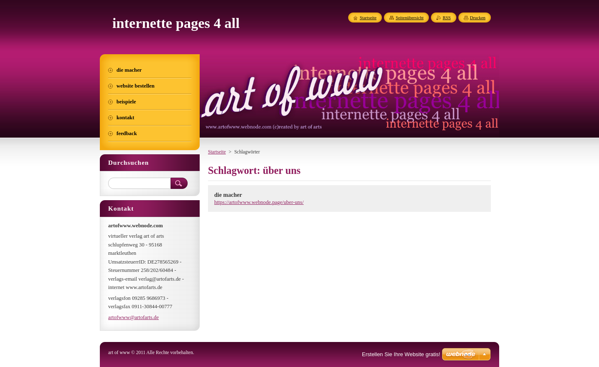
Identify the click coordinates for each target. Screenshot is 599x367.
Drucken (477, 17)
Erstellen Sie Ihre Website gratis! (401, 354)
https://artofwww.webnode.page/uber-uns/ (259, 202)
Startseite (217, 151)
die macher (228, 194)
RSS (446, 17)
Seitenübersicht (409, 17)
